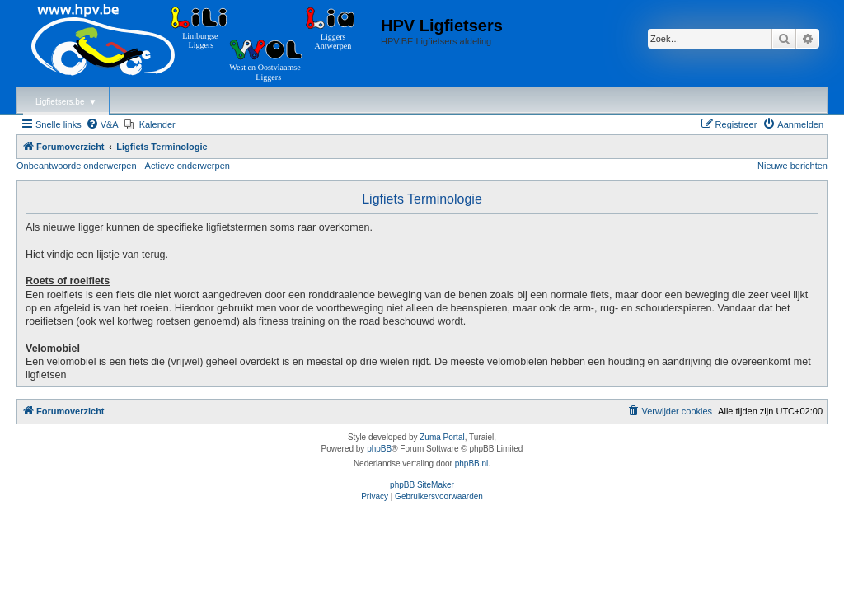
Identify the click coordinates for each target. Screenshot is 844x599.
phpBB (379, 448)
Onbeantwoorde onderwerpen (76, 166)
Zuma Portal (442, 437)
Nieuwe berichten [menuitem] (792, 166)
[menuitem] (102, 124)
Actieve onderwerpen (187, 166)
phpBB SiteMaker (422, 484)
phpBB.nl (472, 463)
